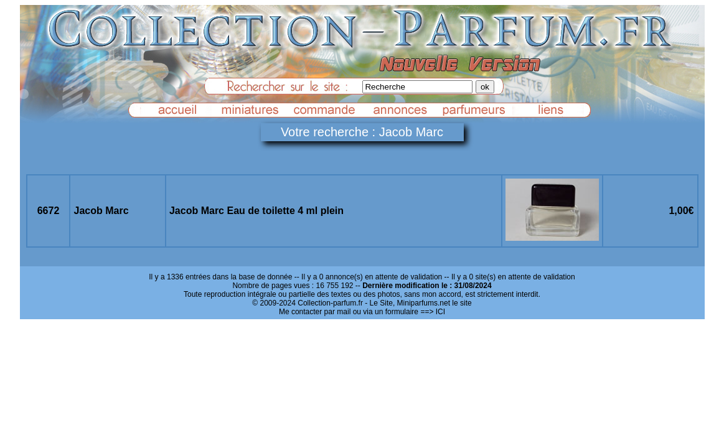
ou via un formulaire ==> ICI (399, 311)
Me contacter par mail (314, 311)
